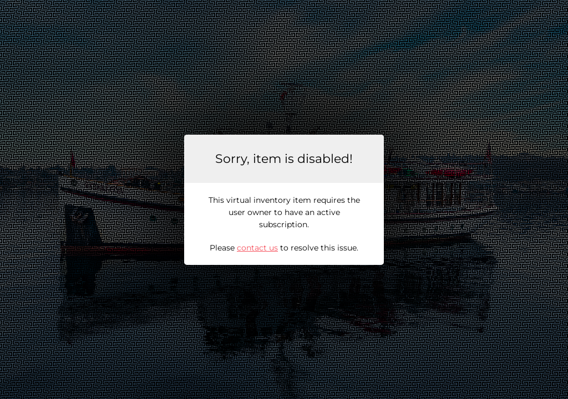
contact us (257, 248)
